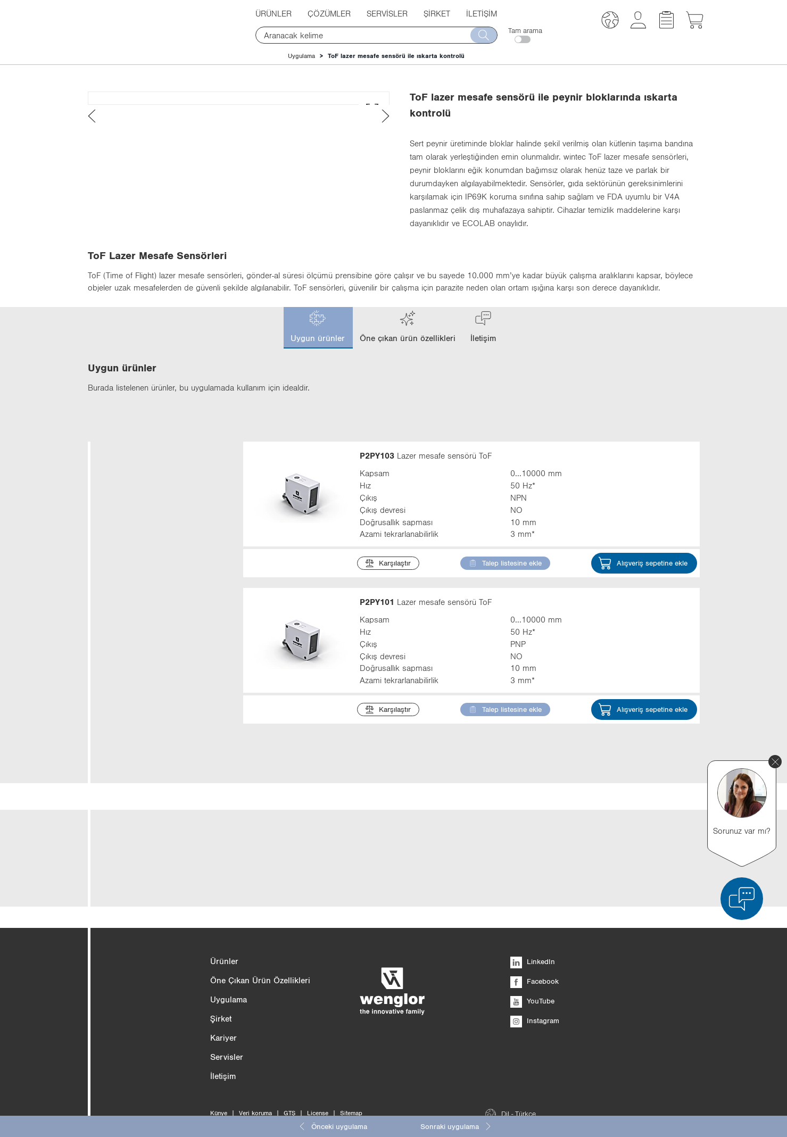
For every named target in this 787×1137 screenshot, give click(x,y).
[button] (610, 21)
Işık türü (156, 726)
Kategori (156, 548)
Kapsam (156, 695)
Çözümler (329, 13)
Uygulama (301, 56)
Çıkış (156, 757)
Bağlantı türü (156, 1070)
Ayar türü (156, 883)
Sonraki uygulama (456, 1126)
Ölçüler (156, 820)
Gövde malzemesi (156, 945)
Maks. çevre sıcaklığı (156, 1102)
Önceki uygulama (332, 1126)
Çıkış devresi (156, 789)
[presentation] (91, 291)
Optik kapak (156, 1008)
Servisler (387, 13)
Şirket (437, 13)
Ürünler (273, 13)
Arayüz (156, 914)
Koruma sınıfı (156, 1039)
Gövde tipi (156, 851)
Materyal (156, 977)
